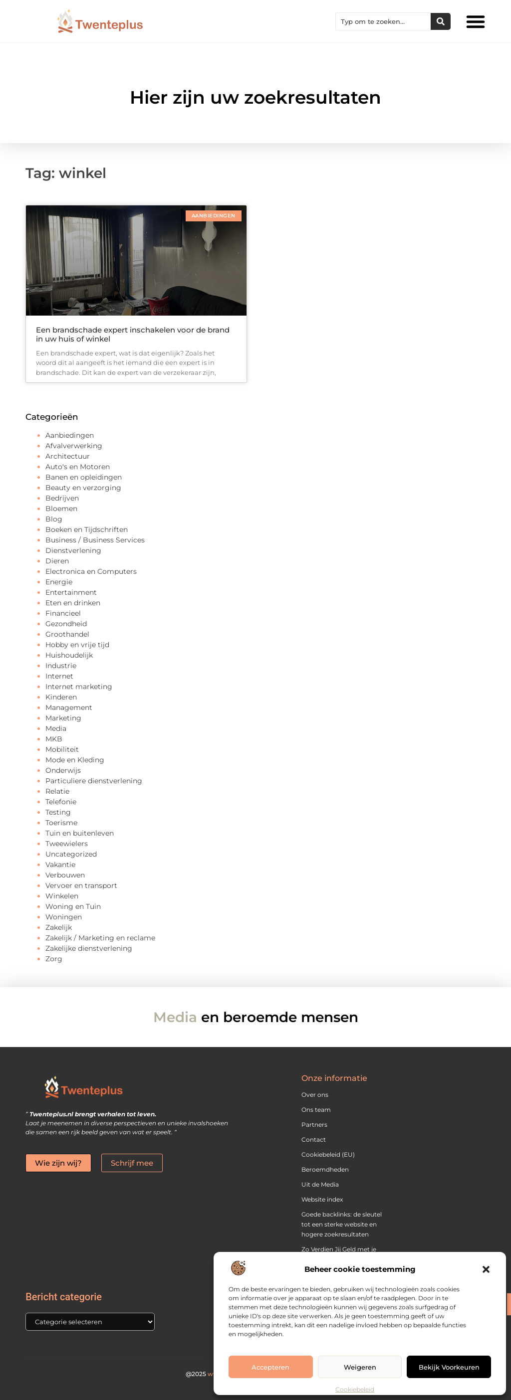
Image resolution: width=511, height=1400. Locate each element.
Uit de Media (320, 1184)
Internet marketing (78, 686)
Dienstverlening (73, 550)
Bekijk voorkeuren (449, 1367)
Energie (58, 581)
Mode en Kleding (74, 759)
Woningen (63, 916)
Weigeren (360, 1367)
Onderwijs (63, 770)
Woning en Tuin (73, 906)
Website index (322, 1199)
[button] (486, 1269)
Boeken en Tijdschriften (86, 529)
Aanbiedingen (69, 435)
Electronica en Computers (91, 571)
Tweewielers (66, 843)
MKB (53, 738)
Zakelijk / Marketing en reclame (100, 937)
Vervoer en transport (81, 885)
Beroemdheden (325, 1169)
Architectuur (67, 456)
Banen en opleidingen (83, 477)
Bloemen (61, 508)
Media (55, 728)
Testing (58, 812)
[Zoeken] (441, 21)
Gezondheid (66, 623)
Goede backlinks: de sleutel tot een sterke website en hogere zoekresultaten (341, 1224)
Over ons (314, 1094)
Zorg (53, 958)
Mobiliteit (62, 749)
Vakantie (60, 864)
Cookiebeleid (354, 1389)
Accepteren (270, 1367)
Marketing (63, 717)
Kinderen (61, 697)
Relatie (57, 791)
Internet (59, 676)
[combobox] (383, 21)
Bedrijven (62, 498)
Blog (53, 519)
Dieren (57, 560)
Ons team (316, 1109)
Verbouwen (65, 875)
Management (68, 707)
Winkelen (61, 895)
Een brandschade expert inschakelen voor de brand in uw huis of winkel (133, 334)
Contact (313, 1139)
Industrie (60, 665)
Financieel (63, 613)
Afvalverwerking (73, 445)
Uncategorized (71, 854)
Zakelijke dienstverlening (88, 948)
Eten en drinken (72, 602)
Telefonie (60, 801)
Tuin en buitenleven (79, 833)
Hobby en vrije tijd (77, 644)
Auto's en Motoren (77, 466)
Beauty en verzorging (83, 487)
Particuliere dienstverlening (93, 780)
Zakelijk (58, 927)
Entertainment (71, 592)
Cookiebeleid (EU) (328, 1154)
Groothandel (67, 634)
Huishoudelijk (69, 655)
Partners (314, 1124)
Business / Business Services (95, 539)
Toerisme (61, 822)
